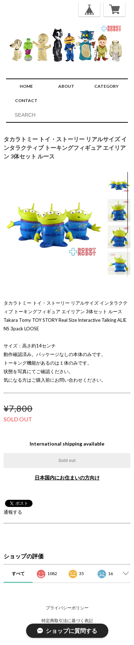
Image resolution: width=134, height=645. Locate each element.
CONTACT (26, 100)
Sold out (67, 460)
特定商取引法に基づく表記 (67, 620)
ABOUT (66, 86)
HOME (26, 86)
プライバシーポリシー (67, 607)
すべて (18, 573)
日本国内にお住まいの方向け (67, 477)
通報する (13, 512)
